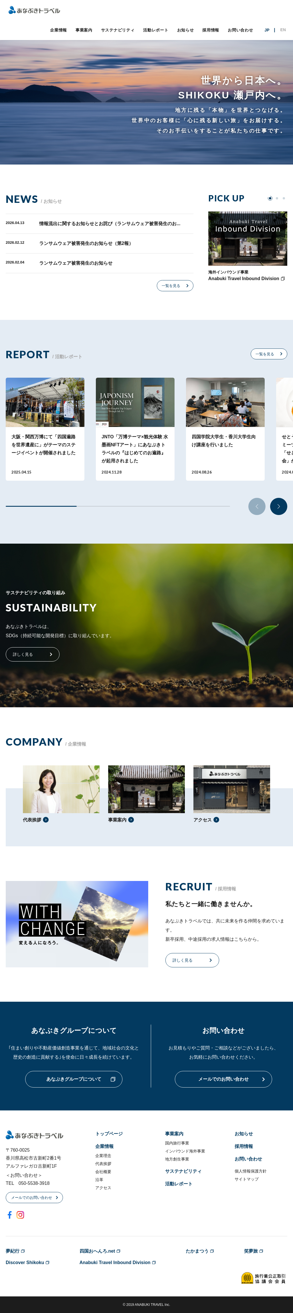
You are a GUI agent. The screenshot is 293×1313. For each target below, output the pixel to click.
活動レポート (155, 30)
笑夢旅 (251, 1251)
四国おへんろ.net (97, 1251)
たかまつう (197, 1251)
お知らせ (185, 30)
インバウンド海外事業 (185, 1151)
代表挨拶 (103, 1163)
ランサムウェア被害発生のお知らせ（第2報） (86, 243)
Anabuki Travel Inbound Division (115, 1262)
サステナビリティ (118, 30)
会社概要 (103, 1171)
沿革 (99, 1179)
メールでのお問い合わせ (223, 1079)
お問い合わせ (240, 30)
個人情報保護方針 (251, 1171)
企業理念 (103, 1155)
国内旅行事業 (177, 1143)
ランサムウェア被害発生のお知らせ (75, 263)
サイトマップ (247, 1179)
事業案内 (84, 30)
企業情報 (58, 30)
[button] (278, 506)
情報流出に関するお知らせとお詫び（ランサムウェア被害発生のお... (109, 223)
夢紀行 (12, 1251)
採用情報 (210, 30)
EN (283, 29)
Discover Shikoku (25, 1262)
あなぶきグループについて (73, 1079)
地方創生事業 (177, 1159)
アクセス (103, 1187)
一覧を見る (171, 286)
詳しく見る (23, 654)
